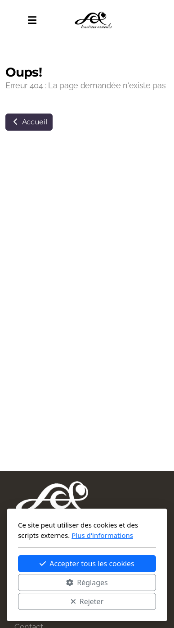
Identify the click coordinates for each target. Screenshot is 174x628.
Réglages (86, 582)
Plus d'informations (102, 535)
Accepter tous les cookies (87, 564)
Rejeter (87, 601)
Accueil (29, 122)
